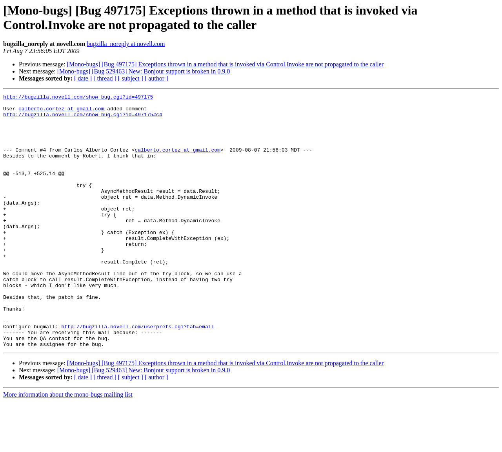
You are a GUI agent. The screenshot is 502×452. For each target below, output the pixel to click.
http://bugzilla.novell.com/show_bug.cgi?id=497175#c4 (82, 119)
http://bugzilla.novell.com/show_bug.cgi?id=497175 (78, 97)
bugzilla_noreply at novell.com (126, 43)
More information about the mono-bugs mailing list (68, 445)
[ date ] (83, 78)
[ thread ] (104, 78)
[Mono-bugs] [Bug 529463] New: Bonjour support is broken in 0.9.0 (143, 71)
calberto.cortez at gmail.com (61, 111)
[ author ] (156, 78)
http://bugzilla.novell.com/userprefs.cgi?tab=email (137, 373)
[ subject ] (130, 78)
